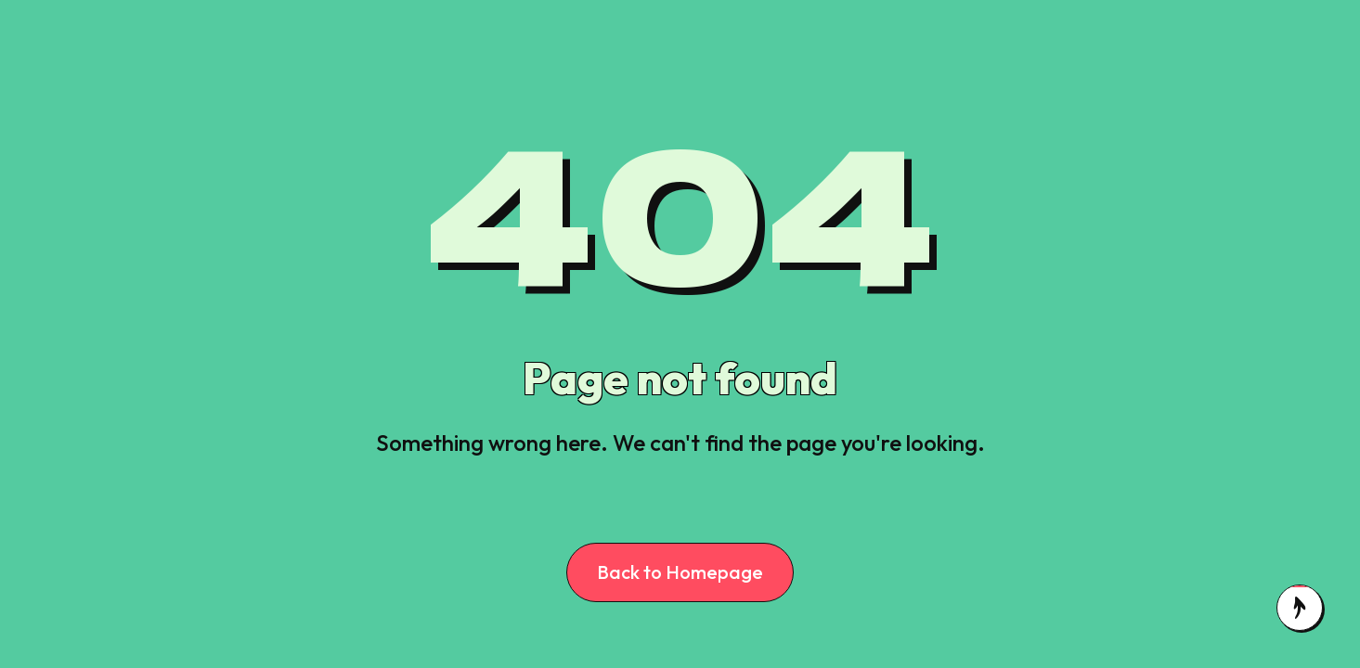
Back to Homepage (680, 572)
